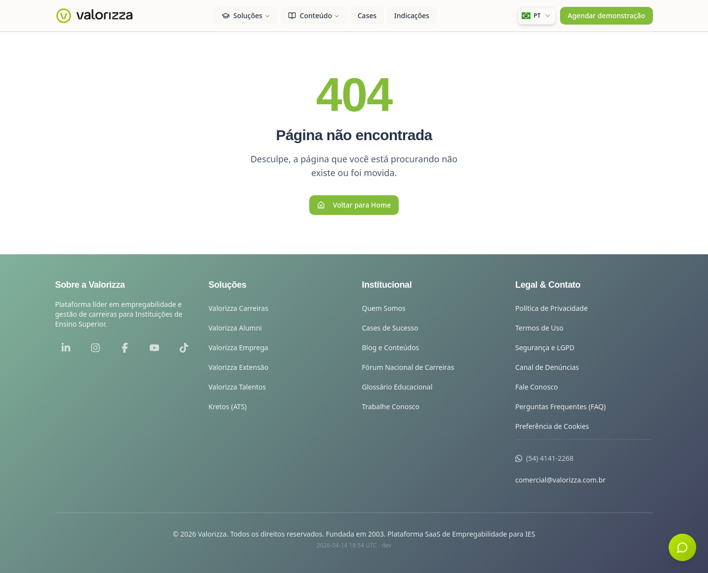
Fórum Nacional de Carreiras (408, 367)
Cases (367, 15)
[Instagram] (95, 348)
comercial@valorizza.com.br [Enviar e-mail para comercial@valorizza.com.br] (560, 479)
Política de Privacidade (551, 308)
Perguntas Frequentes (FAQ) (560, 406)
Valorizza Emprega (238, 347)
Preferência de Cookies (552, 426)
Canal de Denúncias (547, 367)
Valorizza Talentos (237, 387)
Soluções (246, 15)
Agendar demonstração (606, 15)
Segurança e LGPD (545, 347)
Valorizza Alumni (235, 327)
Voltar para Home (354, 205)
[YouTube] (154, 348)
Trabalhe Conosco (390, 406)
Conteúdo (314, 15)
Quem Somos (384, 308)
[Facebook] (125, 348)
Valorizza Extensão (238, 367)
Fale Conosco (536, 387)
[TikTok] (184, 348)
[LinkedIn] (66, 348)
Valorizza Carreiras (238, 308)
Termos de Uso (539, 327)
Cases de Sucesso (390, 327)
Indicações (411, 15)
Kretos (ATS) (227, 406)
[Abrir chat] (682, 547)
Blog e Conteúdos (390, 347)
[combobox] (536, 16)
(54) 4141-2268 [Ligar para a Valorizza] (550, 458)
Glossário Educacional (397, 387)
